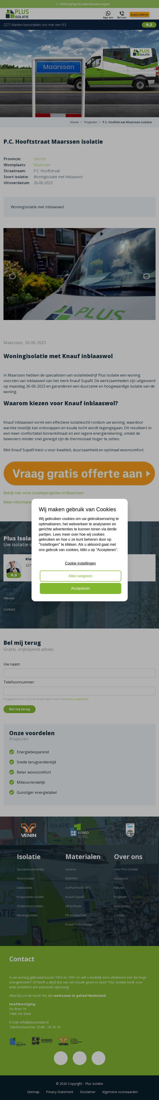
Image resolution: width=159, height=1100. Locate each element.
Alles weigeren (80, 576)
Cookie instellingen (80, 563)
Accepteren (80, 588)
